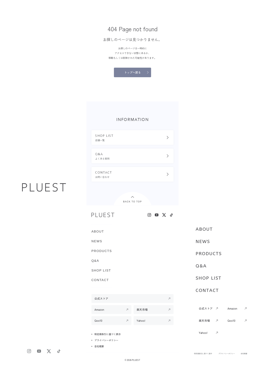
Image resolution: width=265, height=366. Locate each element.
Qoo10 (231, 320)
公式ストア (206, 308)
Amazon (232, 308)
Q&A (201, 266)
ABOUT (204, 229)
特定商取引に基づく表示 (203, 353)
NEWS (203, 241)
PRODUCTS (209, 253)
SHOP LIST (208, 278)
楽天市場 (204, 320)
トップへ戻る (132, 72)
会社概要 (244, 353)
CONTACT (207, 290)
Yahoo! (203, 333)
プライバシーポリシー (226, 353)
